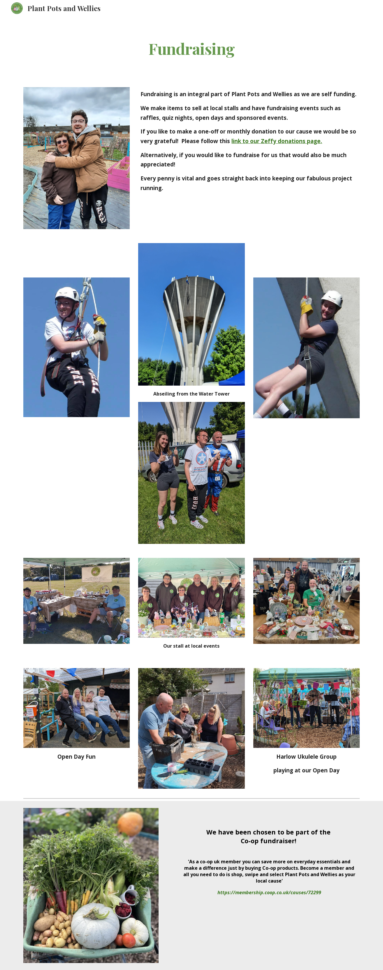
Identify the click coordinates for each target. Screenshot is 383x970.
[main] (191, 48)
